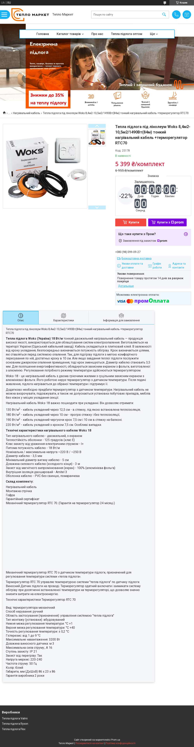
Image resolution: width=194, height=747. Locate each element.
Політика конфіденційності (120, 743)
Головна (42, 34)
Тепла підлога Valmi (15, 718)
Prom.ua (115, 739)
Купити (134, 222)
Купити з (170, 222)
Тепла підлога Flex (13, 729)
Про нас (97, 34)
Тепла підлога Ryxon (15, 723)
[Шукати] (164, 14)
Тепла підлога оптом (126, 34)
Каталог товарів (69, 34)
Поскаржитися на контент (89, 743)
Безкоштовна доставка (137, 258)
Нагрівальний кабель (26, 113)
